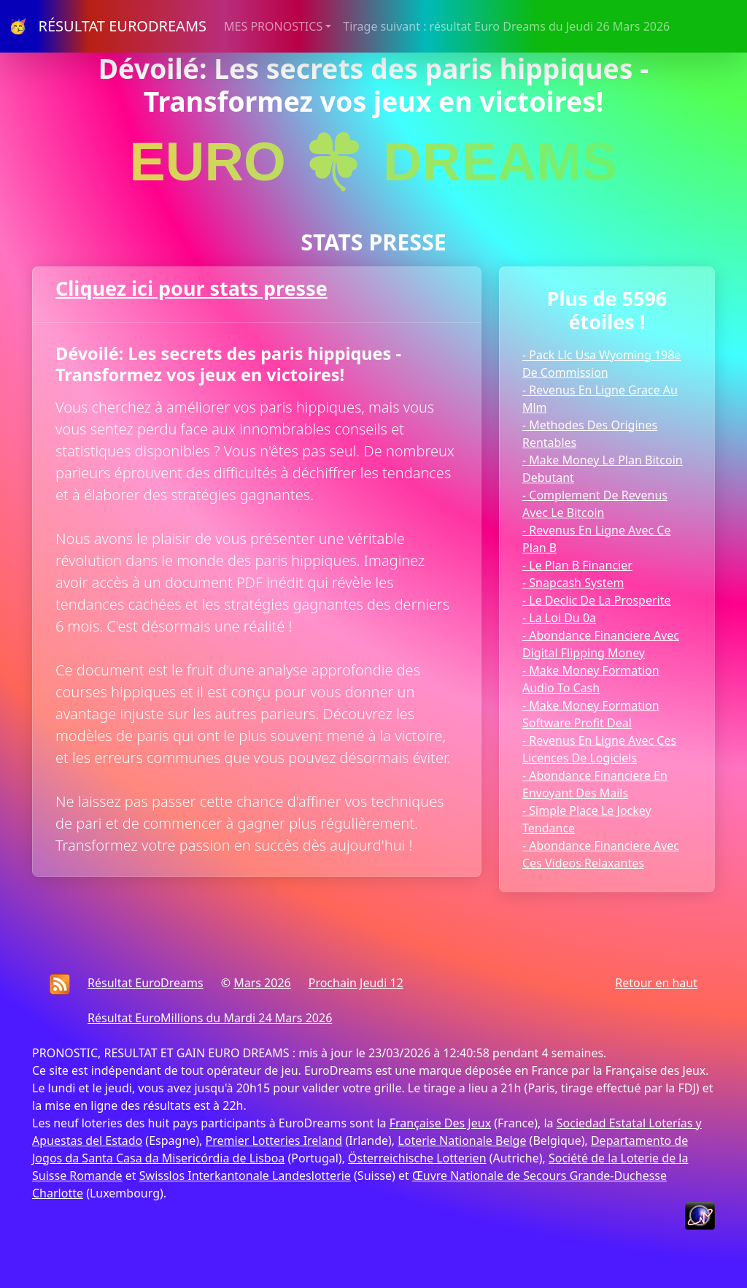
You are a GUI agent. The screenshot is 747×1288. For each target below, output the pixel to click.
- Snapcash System (573, 583)
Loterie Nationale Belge (462, 1140)
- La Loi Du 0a (559, 618)
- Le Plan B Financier (577, 565)
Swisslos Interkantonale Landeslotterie (245, 1176)
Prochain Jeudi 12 (356, 983)
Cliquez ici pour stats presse (191, 288)
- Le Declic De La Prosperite (596, 600)
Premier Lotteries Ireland (274, 1140)
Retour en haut (656, 983)
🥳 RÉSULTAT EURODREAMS (107, 26)
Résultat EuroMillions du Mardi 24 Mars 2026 (210, 1018)
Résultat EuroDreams (146, 983)
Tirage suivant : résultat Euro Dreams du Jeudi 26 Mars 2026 (506, 26)
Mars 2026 (262, 983)
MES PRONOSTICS (273, 26)
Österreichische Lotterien (417, 1158)
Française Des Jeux (440, 1123)
